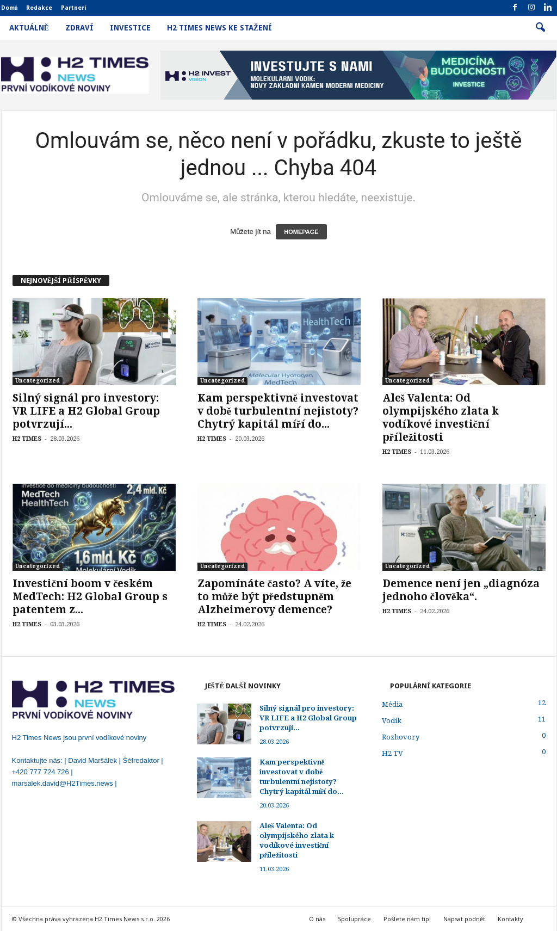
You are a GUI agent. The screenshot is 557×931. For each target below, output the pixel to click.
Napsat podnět (464, 919)
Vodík (391, 721)
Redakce (39, 7)
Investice (130, 27)
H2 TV (392, 753)
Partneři (73, 7)
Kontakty (510, 919)
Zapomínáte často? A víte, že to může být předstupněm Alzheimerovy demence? (274, 596)
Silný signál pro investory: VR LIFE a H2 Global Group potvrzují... (86, 411)
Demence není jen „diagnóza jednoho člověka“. (461, 590)
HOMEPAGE (301, 232)
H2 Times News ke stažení (219, 27)
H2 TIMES (27, 438)
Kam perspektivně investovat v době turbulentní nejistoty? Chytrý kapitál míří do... (277, 411)
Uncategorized (37, 381)
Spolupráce (354, 919)
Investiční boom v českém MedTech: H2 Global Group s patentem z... (90, 596)
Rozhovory (400, 737)
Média (392, 704)
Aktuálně (29, 27)
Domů (9, 7)
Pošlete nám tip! (407, 919)
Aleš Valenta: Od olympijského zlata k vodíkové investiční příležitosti (440, 417)
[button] (540, 28)
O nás (317, 919)
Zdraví (79, 27)
